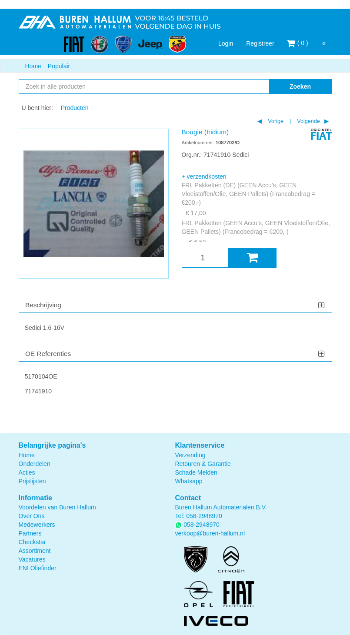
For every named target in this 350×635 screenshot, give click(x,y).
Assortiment (35, 550)
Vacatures (32, 559)
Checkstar (32, 542)
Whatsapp (189, 481)
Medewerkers (37, 524)
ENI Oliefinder (38, 568)
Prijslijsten (32, 481)
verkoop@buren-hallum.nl (210, 533)
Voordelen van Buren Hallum (57, 507)
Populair (59, 66)
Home (33, 66)
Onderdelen (34, 463)
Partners (30, 533)
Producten (75, 107)
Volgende (308, 121)
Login (225, 43)
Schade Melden (196, 472)
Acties (27, 472)
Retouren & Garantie (203, 463)
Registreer (260, 43)
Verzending (190, 455)
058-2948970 (204, 515)
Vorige (275, 121)
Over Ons (32, 515)
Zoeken (300, 86)
